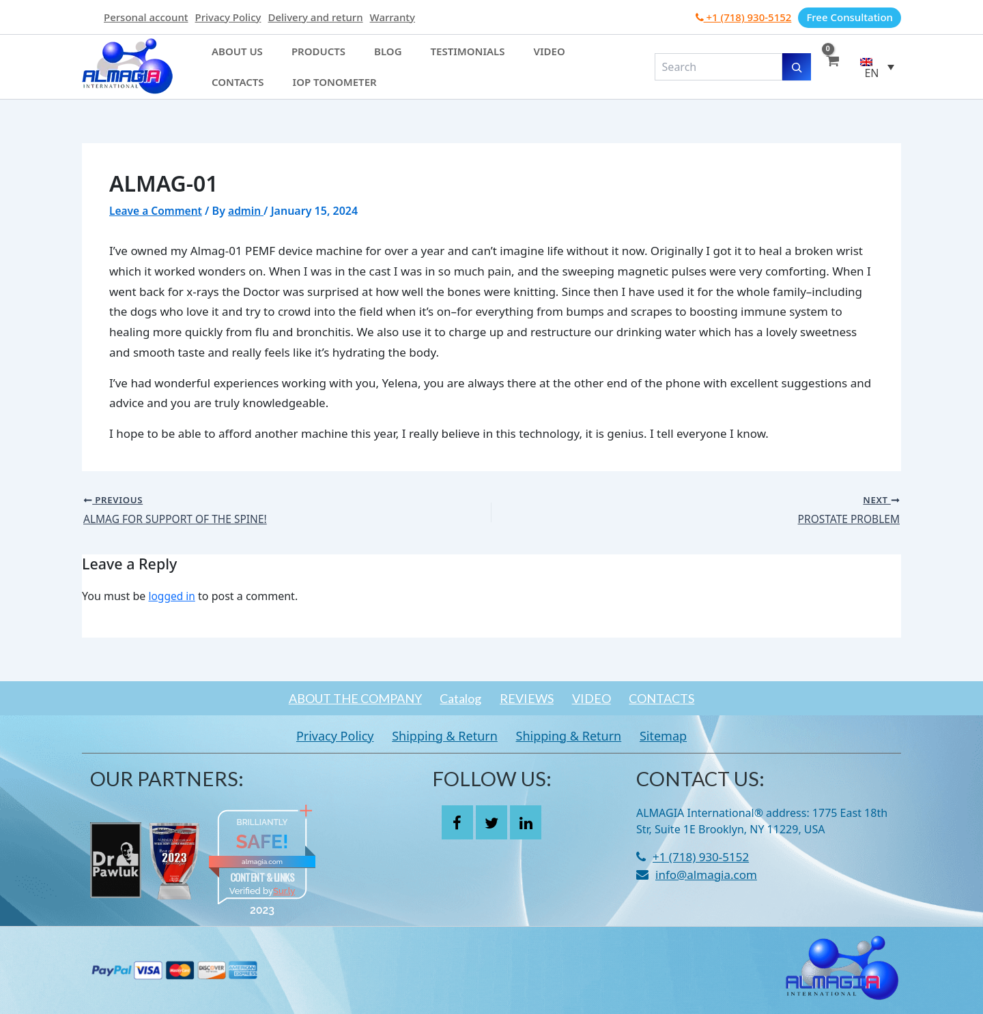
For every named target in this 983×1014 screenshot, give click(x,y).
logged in (172, 596)
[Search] (796, 66)
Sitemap (676, 736)
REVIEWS (527, 698)
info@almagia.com (706, 874)
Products (292, 59)
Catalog (451, 698)
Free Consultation (849, 17)
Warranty (392, 17)
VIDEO (600, 698)
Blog (345, 59)
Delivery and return (315, 17)
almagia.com (262, 861)
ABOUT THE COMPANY (336, 698)
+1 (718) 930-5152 (744, 17)
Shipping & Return (441, 736)
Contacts (526, 59)
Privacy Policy (228, 17)
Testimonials (408, 59)
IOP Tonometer (245, 74)
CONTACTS (680, 698)
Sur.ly (284, 891)
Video (472, 59)
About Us (229, 59)
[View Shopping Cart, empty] (832, 67)
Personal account (146, 17)
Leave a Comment (157, 210)
